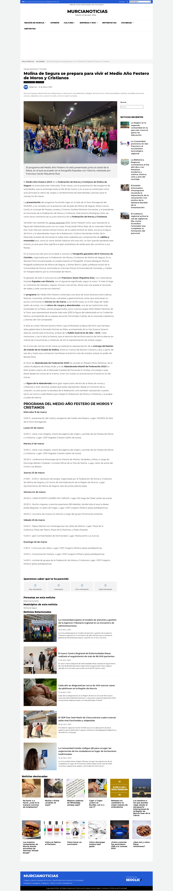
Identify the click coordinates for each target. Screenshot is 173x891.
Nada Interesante (105, 587)
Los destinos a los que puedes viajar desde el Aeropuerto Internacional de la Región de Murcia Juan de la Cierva (141, 808)
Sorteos (122, 2)
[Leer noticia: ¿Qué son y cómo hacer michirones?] (141, 830)
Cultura (69, 23)
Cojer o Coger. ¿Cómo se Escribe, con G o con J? (96, 804)
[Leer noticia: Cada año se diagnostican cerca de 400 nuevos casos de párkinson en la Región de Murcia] (40, 692)
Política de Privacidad (118, 889)
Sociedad (127, 23)
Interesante (59, 587)
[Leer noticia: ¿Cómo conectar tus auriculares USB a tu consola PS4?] (119, 830)
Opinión (54, 23)
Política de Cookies (82, 889)
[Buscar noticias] (127, 2)
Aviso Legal (95, 889)
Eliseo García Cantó (31, 601)
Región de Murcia (35, 23)
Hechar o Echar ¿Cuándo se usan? (52, 803)
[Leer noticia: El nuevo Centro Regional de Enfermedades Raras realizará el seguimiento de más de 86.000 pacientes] (40, 660)
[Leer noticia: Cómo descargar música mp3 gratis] (97, 830)
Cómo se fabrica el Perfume (53, 844)
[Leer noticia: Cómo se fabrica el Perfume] (53, 830)
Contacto (105, 889)
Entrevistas (109, 23)
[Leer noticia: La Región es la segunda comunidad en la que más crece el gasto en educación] (124, 125)
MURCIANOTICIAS (87, 12)
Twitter (59, 884)
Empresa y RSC (89, 23)
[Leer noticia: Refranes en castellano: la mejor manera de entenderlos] (119, 788)
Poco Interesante (82, 587)
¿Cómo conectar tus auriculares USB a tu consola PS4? (119, 846)
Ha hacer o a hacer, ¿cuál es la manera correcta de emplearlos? (31, 804)
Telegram (45, 884)
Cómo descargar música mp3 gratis (97, 845)
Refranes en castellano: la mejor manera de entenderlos (119, 804)
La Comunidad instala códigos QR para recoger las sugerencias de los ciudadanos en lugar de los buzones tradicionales (87, 751)
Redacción (33, 87)
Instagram (36, 884)
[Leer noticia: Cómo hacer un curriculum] (75, 830)
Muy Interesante (35, 587)
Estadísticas (67, 884)
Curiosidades (78, 881)
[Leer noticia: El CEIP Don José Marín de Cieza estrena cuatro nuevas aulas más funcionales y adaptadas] (40, 725)
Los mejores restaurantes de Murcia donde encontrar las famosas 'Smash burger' (30, 848)
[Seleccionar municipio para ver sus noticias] (140, 2)
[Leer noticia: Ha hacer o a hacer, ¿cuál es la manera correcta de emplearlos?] (31, 788)
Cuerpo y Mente (30, 881)
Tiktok (52, 884)
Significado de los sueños (62, 881)
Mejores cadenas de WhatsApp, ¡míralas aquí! (75, 803)
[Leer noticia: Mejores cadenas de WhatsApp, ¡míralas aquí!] (75, 788)
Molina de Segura (30, 608)
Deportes (30, 29)
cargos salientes (57, 223)
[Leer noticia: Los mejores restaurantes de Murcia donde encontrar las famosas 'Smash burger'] (31, 830)
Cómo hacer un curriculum (74, 844)
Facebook (27, 884)
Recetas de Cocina (44, 881)
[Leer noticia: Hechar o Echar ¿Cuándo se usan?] (53, 788)
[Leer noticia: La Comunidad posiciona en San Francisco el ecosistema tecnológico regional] (124, 144)
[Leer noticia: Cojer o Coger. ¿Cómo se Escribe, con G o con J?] (97, 788)
